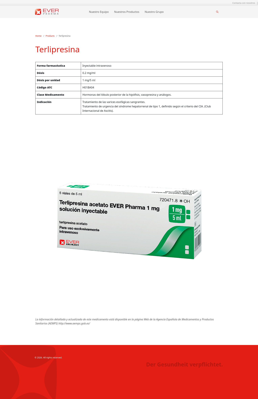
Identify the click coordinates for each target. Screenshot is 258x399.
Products (50, 35)
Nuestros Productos (126, 12)
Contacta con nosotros (243, 2)
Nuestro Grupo (154, 12)
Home (38, 35)
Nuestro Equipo (99, 12)
